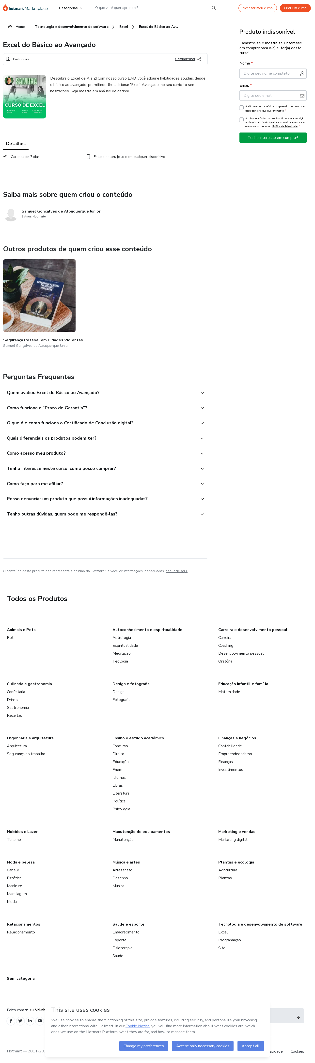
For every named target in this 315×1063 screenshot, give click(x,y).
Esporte (119, 935)
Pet (10, 633)
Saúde (117, 951)
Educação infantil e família (243, 679)
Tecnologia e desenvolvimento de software (260, 919)
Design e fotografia (131, 679)
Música (118, 881)
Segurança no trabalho (26, 749)
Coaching (225, 641)
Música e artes (126, 857)
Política (119, 796)
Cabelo (13, 865)
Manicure (14, 881)
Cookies (297, 1048)
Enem (117, 765)
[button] (100, 381)
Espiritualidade (125, 641)
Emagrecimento (126, 927)
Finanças (225, 757)
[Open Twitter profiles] (22, 1017)
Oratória (225, 656)
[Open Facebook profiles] (11, 1017)
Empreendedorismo (235, 749)
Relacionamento (21, 927)
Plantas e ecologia (236, 857)
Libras (117, 780)
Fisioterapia (122, 943)
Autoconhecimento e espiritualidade (147, 625)
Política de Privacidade (285, 128)
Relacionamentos (23, 919)
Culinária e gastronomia (29, 679)
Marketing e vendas (236, 827)
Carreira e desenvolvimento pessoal (252, 625)
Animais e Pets (21, 625)
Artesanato (122, 865)
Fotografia (121, 695)
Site (221, 943)
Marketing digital (233, 835)
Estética (14, 873)
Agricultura (227, 865)
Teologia (120, 656)
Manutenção (123, 835)
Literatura (120, 788)
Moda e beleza (21, 857)
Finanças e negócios (237, 733)
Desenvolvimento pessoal (241, 648)
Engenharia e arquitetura (30, 733)
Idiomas (119, 773)
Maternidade (229, 687)
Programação (229, 935)
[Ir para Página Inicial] (27, 8)
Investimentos (230, 765)
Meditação (121, 648)
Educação (120, 757)
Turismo (14, 835)
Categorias (70, 8)
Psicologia (121, 804)
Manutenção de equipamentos (141, 827)
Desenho (120, 873)
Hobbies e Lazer (22, 827)
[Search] (213, 7)
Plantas (225, 873)
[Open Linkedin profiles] (33, 1017)
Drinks (12, 695)
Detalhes (16, 145)
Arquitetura (17, 741)
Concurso (120, 741)
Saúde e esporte (128, 919)
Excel (223, 927)
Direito (118, 749)
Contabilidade (230, 741)
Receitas (14, 711)
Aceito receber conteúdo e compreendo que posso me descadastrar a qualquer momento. (274, 110)
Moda (12, 897)
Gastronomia (18, 703)
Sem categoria (21, 974)
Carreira (224, 633)
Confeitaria (16, 687)
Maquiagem (17, 889)
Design (118, 687)
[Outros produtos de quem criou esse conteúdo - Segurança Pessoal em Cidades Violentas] (30, 299)
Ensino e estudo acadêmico (138, 733)
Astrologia (121, 633)
